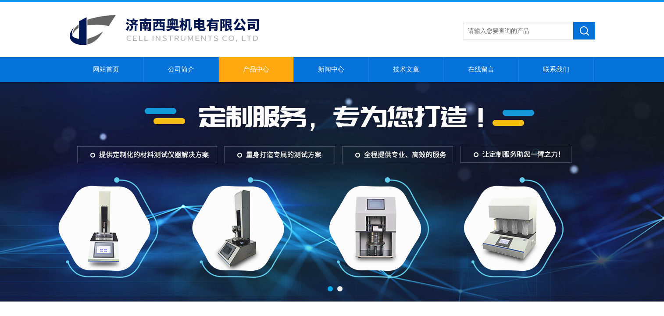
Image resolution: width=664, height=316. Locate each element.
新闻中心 (331, 69)
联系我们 (556, 69)
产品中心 (256, 69)
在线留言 (481, 69)
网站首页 (106, 69)
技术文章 (406, 69)
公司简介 (181, 69)
